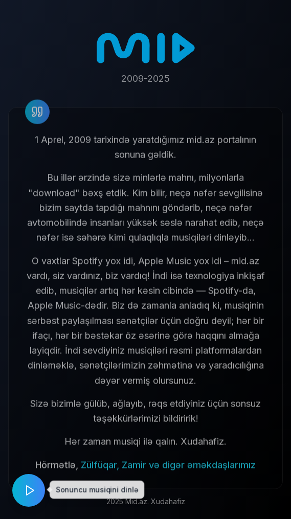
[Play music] (28, 490)
